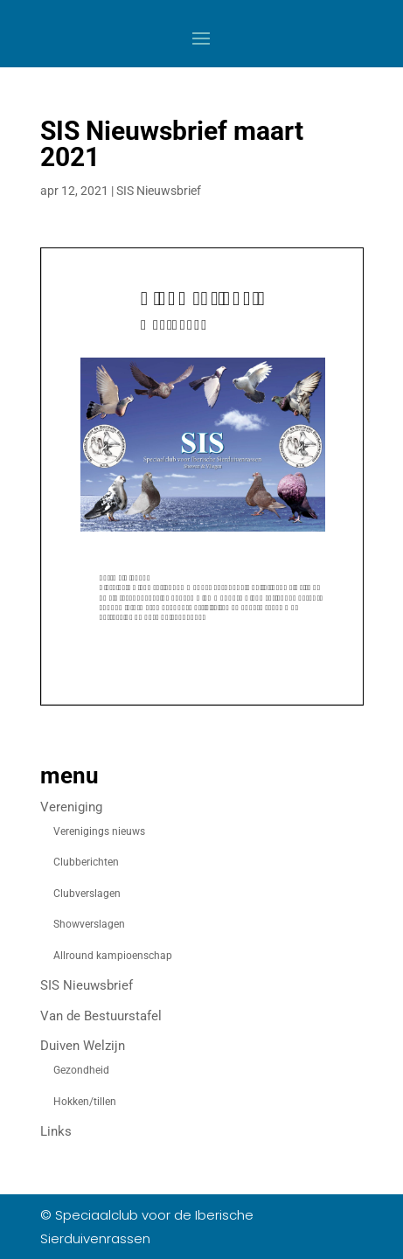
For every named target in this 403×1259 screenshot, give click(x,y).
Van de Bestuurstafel (101, 1016)
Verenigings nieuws (99, 831)
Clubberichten (86, 862)
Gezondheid (81, 1070)
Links (56, 1131)
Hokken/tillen (84, 1102)
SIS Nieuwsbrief (158, 191)
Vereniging (71, 807)
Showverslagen (89, 924)
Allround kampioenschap (112, 955)
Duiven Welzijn (82, 1046)
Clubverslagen (87, 893)
